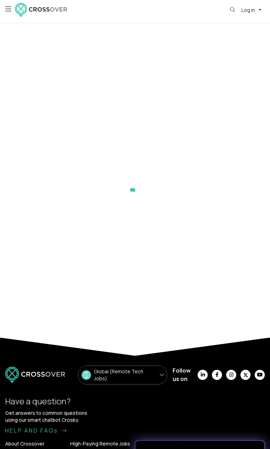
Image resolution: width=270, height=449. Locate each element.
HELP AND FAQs (36, 430)
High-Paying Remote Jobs (100, 443)
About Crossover (25, 443)
